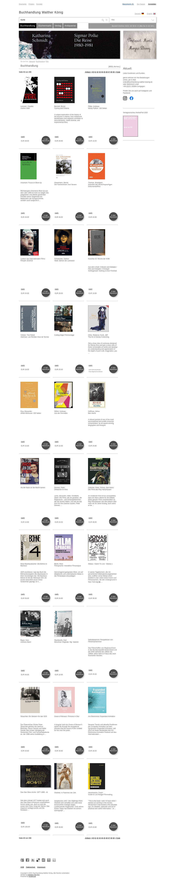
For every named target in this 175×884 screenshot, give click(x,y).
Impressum (41, 867)
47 (109, 72)
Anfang (87, 72)
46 (107, 72)
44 (102, 72)
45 (104, 72)
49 (113, 72)
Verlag (58, 26)
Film (47, 61)
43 (100, 72)
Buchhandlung (27, 26)
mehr (23, 137)
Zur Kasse (141, 4)
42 (97, 72)
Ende (118, 72)
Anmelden (152, 4)
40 (93, 72)
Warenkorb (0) (128, 4)
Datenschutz (30, 867)
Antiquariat (70, 26)
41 (95, 72)
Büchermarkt (44, 26)
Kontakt (39, 4)
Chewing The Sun (34, 875)
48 (111, 72)
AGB (22, 867)
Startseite (23, 4)
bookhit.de (32, 876)
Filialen (31, 4)
